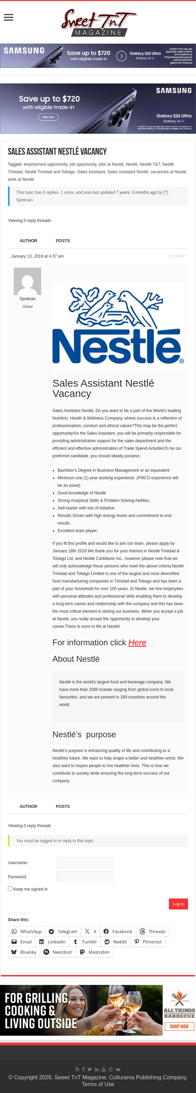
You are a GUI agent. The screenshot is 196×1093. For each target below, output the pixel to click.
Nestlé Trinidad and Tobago (50, 171)
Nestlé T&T (150, 164)
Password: (17, 876)
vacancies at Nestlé (168, 171)
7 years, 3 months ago (136, 192)
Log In (178, 904)
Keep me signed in (30, 889)
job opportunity (83, 164)
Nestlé (132, 164)
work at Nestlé (21, 179)
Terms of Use (98, 1084)
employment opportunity (45, 164)
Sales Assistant (91, 171)
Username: (18, 862)
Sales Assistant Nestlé (127, 171)
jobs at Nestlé (111, 164)
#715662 (177, 256)
